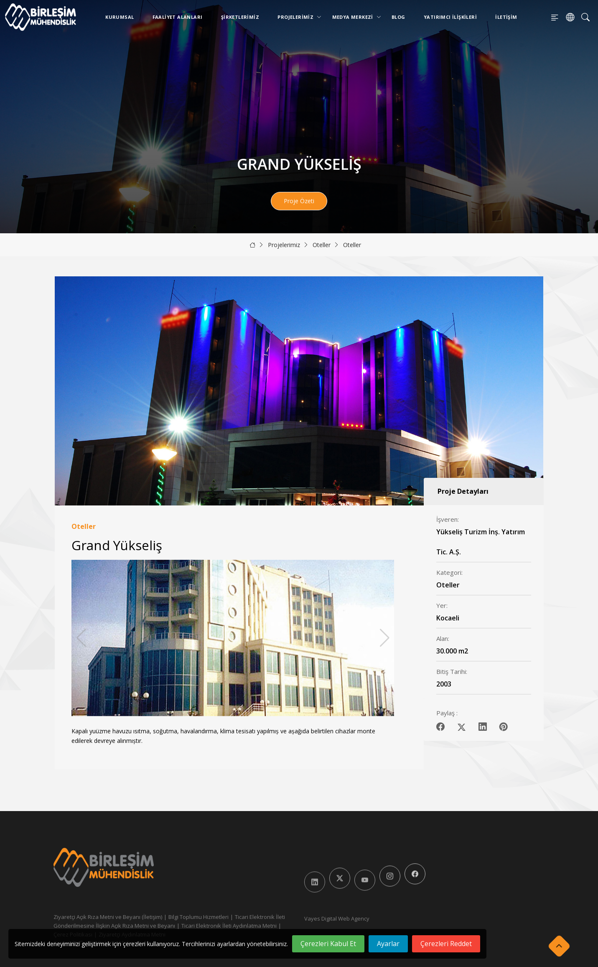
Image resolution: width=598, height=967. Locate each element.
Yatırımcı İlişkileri (450, 17)
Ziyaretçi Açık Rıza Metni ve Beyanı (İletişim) (107, 917)
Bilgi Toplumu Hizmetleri (198, 917)
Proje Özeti (299, 201)
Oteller (322, 245)
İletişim (506, 17)
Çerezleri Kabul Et (328, 943)
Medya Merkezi (354, 17)
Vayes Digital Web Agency (336, 918)
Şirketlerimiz (240, 17)
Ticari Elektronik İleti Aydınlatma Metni (229, 925)
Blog (398, 17)
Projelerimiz (297, 17)
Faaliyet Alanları (178, 17)
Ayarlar (388, 943)
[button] (384, 638)
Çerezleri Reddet (446, 943)
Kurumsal (119, 17)
